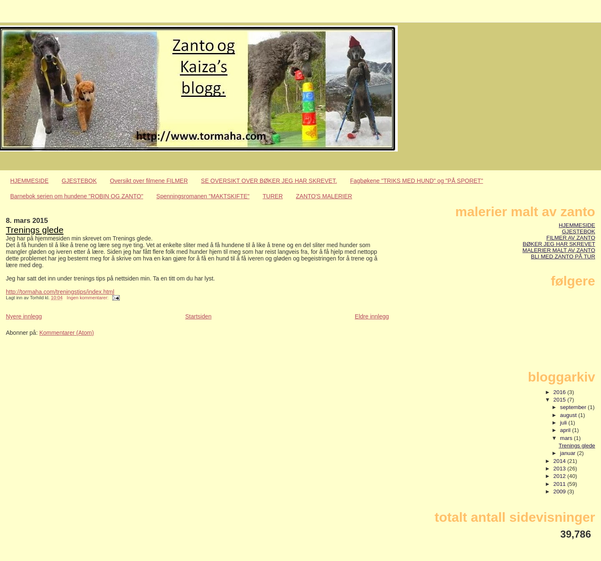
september (574, 407)
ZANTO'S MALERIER (324, 196)
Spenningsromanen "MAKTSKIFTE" (203, 196)
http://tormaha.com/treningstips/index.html (60, 291)
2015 (560, 400)
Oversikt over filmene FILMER (149, 180)
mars (567, 438)
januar (568, 453)
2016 (560, 392)
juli (564, 422)
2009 (560, 491)
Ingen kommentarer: (88, 297)
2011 (560, 484)
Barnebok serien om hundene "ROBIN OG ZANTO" (77, 196)
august (569, 415)
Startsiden (198, 316)
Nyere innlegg (24, 316)
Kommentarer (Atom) (66, 332)
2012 (560, 476)
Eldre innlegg (372, 316)
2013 (560, 468)
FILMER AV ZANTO (570, 238)
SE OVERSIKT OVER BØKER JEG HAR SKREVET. (269, 180)
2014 (560, 461)
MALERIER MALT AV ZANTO (559, 250)
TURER (273, 196)
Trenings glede (34, 230)
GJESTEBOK (79, 180)
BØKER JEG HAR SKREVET (559, 244)
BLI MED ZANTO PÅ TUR (563, 256)
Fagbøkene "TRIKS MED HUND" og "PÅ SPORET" (416, 180)
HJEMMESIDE (29, 180)
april (566, 430)
